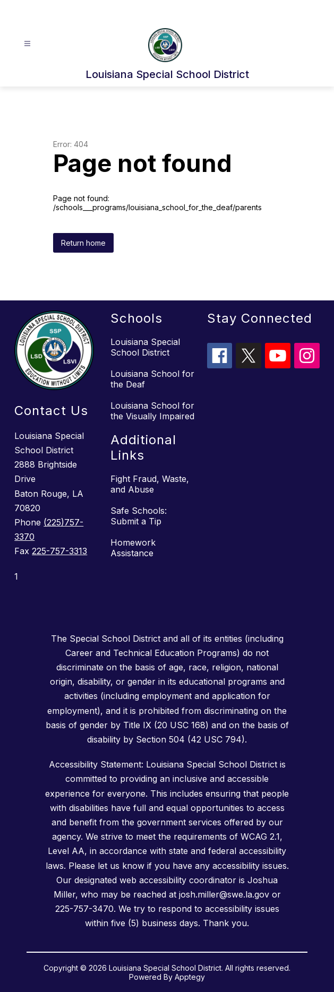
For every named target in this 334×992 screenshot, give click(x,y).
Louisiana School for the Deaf (152, 379)
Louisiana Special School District (145, 347)
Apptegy (190, 976)
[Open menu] (27, 44)
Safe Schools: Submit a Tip (138, 516)
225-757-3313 (59, 551)
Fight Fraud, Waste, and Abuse (149, 484)
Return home (83, 242)
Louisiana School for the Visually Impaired (152, 410)
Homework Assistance (133, 547)
